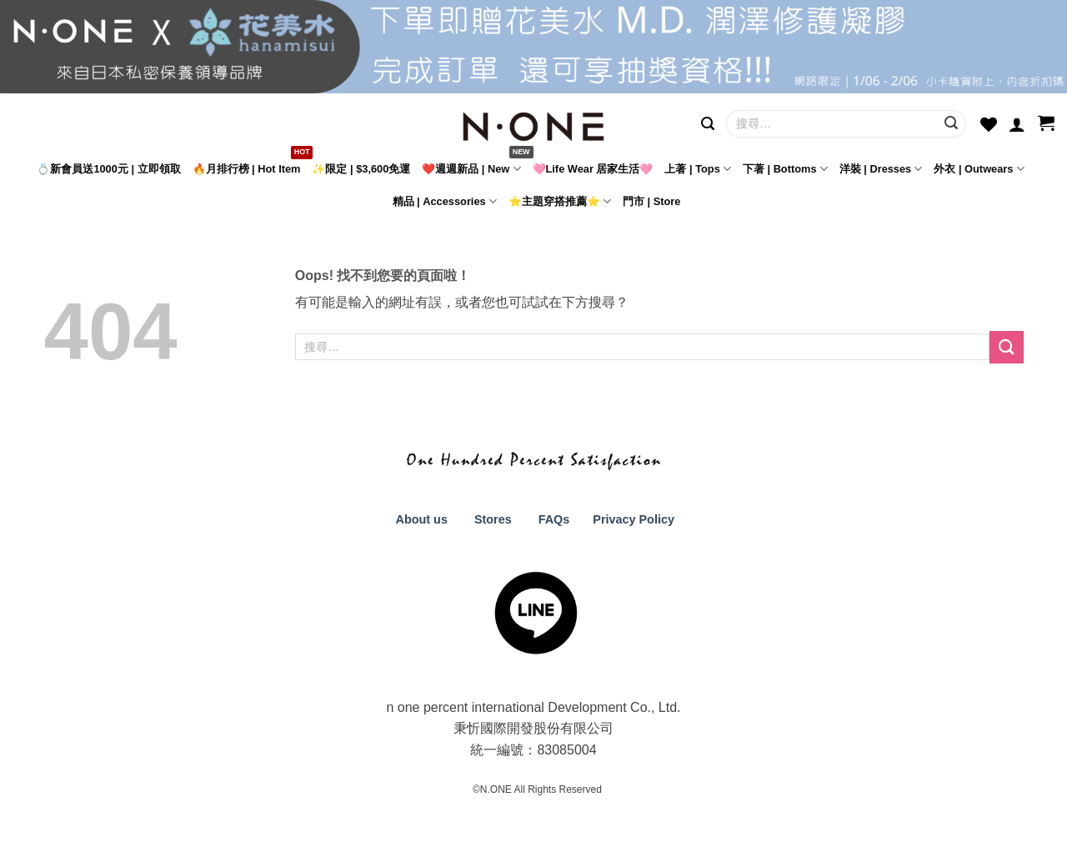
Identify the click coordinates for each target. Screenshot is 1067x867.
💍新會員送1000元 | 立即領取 (108, 169)
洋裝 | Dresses (881, 169)
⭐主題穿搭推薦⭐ (559, 201)
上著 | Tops (697, 169)
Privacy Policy (631, 519)
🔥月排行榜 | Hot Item (247, 169)
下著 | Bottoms (785, 169)
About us (420, 519)
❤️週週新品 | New (471, 169)
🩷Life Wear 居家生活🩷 (593, 169)
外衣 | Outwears (979, 169)
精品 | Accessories (445, 201)
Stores (493, 519)
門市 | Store (651, 201)
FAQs (554, 519)
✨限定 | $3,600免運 (361, 169)
